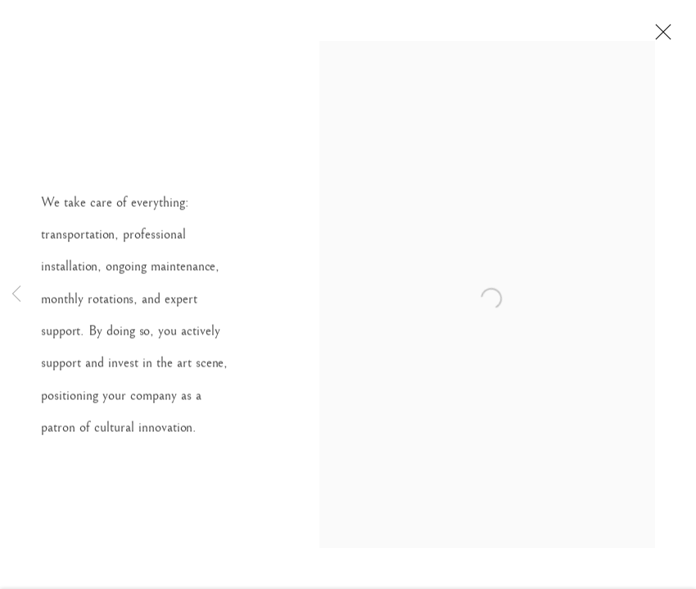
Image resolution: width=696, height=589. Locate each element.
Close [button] (663, 37)
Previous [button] (16, 294)
